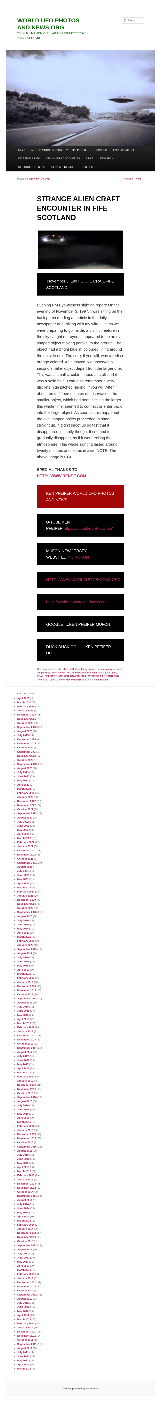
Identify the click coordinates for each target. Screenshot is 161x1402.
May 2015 (22, 1163)
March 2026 (24, 702)
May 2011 (22, 1360)
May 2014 (22, 1212)
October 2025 (25, 723)
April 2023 (23, 784)
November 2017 (26, 1039)
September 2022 (27, 813)
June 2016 (23, 1109)
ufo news (92, 672)
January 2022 (25, 846)
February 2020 (25, 940)
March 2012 (24, 1319)
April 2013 (23, 1265)
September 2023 (27, 764)
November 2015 (26, 1138)
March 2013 (24, 1269)
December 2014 (26, 1183)
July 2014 (23, 1204)
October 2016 (25, 1093)
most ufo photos (106, 669)
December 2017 (26, 1035)
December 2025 (26, 714)
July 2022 (23, 821)
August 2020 (24, 916)
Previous (126, 178)
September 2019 (27, 949)
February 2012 (25, 1323)
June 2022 (23, 825)
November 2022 (26, 805)
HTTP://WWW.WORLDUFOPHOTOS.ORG (83, 579)
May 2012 (22, 1311)
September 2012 (27, 1294)
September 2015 (27, 1146)
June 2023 (23, 776)
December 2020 (26, 899)
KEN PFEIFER (73, 679)
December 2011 (26, 1331)
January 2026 (25, 710)
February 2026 (25, 706)
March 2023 (24, 788)
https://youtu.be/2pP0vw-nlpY (89, 528)
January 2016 (25, 1130)
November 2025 (26, 718)
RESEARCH (107, 158)
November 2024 (26, 743)
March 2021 (24, 887)
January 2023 (25, 797)
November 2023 (26, 755)
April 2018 (23, 1019)
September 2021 (27, 862)
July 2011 (23, 1352)
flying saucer (88, 669)
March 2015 (24, 1171)
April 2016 (23, 1117)
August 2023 (24, 768)
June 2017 (23, 1060)
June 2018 (23, 1010)
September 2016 (27, 1097)
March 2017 (24, 1072)
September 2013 (27, 1245)
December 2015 (26, 1134)
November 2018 (26, 990)
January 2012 (25, 1327)
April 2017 (23, 1068)
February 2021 (25, 891)
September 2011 (27, 1344)
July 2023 (23, 772)
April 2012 (23, 1315)
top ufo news (74, 672)
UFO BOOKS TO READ (31, 166)
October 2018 (25, 994)
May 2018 (22, 1015)
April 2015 (23, 1167)
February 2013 (25, 1274)
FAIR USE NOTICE (124, 150)
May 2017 (22, 1064)
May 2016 (22, 1113)
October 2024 (25, 747)
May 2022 (22, 829)
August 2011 (24, 1348)
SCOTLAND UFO (52, 679)
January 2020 (25, 944)
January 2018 (25, 1031)
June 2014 (23, 1208)
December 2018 (26, 986)
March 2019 (24, 973)
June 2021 (23, 875)
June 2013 (23, 1257)
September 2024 (27, 751)
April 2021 (23, 883)
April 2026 (23, 698)
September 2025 (27, 727)
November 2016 (26, 1089)
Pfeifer (61, 672)
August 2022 (24, 817)
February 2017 (25, 1076)
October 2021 (25, 858)
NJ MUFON (79, 557)
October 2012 (25, 1290)
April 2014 (23, 1216)
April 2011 (23, 1364)
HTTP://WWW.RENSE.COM (61, 476)
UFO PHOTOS (90, 166)
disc (77, 669)
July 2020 (23, 920)
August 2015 (24, 1150)
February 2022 (25, 842)
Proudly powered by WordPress (80, 1388)
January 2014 (25, 1228)
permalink (103, 679)
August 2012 (24, 1298)
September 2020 (27, 912)
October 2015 (25, 1142)
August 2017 (24, 1052)
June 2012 (23, 1306)
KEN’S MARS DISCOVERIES (63, 158)
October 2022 (25, 809)
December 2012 (26, 1282)
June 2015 (23, 1158)
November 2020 (26, 903)
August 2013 (24, 1249)
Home (21, 150)
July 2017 (23, 1056)
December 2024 (26, 739)
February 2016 (25, 1126)
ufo (84, 672)
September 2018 (27, 998)
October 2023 (25, 760)
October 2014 (25, 1191)
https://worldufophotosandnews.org (76, 602)
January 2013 (25, 1278)
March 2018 (24, 1023)
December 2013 (26, 1232)
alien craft (68, 669)
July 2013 (23, 1253)
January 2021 (25, 895)
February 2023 (25, 792)
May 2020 (22, 928)
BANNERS (101, 150)
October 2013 (25, 1241)
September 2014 (27, 1195)
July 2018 (23, 1006)
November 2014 (26, 1187)
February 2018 (25, 1027)
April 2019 (23, 969)
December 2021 (26, 850)
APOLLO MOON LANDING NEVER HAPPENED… (60, 150)
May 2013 (22, 1261)
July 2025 (23, 735)
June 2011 (23, 1356)
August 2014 (24, 1200)
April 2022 (23, 834)
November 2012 (26, 1286)
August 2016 (24, 1101)
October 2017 (25, 1043)
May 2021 (22, 879)
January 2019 (25, 982)
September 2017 (27, 1047)
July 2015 (23, 1154)
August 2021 (24, 866)
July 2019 (23, 957)
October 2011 (25, 1339)
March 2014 (24, 1220)
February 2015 (25, 1175)
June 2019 (23, 961)
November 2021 (26, 854)
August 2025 (24, 731)
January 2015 (25, 1179)
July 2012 (23, 1302)
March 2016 (24, 1121)
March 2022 (24, 838)
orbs (54, 672)
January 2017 (25, 1080)
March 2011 (24, 1368)
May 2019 (22, 965)
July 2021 (23, 871)
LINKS (89, 158)
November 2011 (26, 1335)
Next (140, 178)
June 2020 (23, 924)
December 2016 (26, 1084)
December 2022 (26, 801)
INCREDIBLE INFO (29, 158)
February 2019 (25, 977)
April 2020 (23, 932)
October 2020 (25, 908)
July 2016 (23, 1105)
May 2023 (22, 780)
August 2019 (24, 953)
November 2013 (26, 1237)
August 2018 (24, 1002)
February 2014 (25, 1224)
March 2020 (24, 936)
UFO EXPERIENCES (63, 166)
